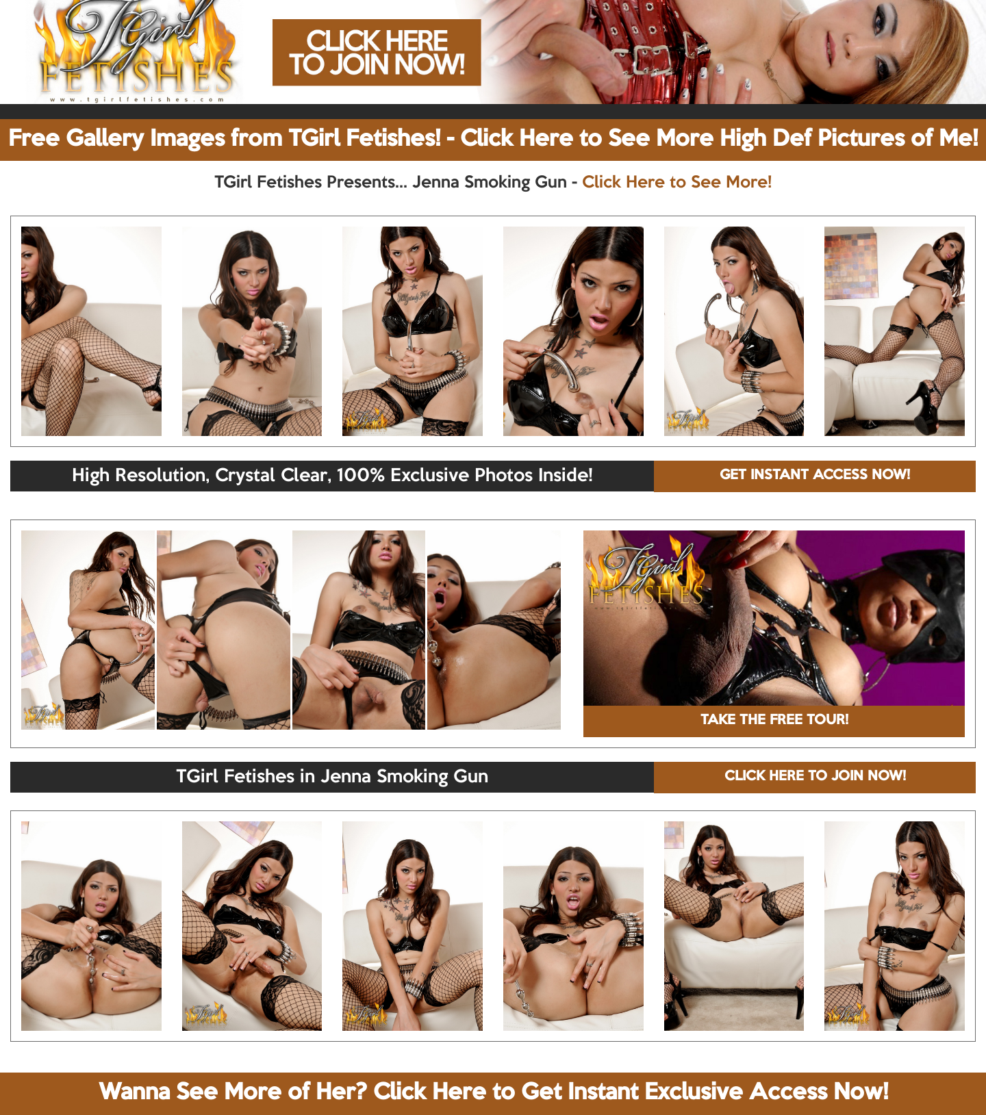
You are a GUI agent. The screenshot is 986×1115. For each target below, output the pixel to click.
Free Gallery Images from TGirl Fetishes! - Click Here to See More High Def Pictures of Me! (493, 139)
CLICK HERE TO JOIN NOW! (815, 777)
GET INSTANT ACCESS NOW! (815, 476)
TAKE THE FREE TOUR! (774, 721)
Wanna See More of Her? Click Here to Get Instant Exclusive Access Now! (493, 1093)
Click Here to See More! (677, 182)
